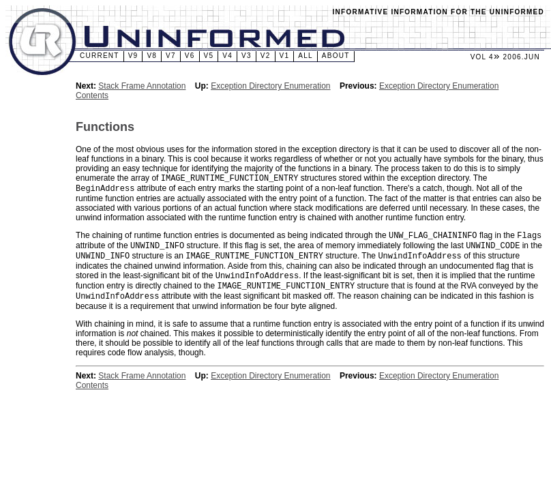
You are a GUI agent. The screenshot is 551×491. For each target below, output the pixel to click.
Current (99, 55)
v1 (285, 55)
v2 (265, 55)
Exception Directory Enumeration (270, 86)
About (336, 55)
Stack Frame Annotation (141, 86)
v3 (246, 55)
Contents (92, 95)
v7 (171, 55)
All (305, 55)
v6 (190, 55)
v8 (152, 55)
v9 (133, 55)
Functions (105, 127)
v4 (227, 55)
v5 (209, 55)
